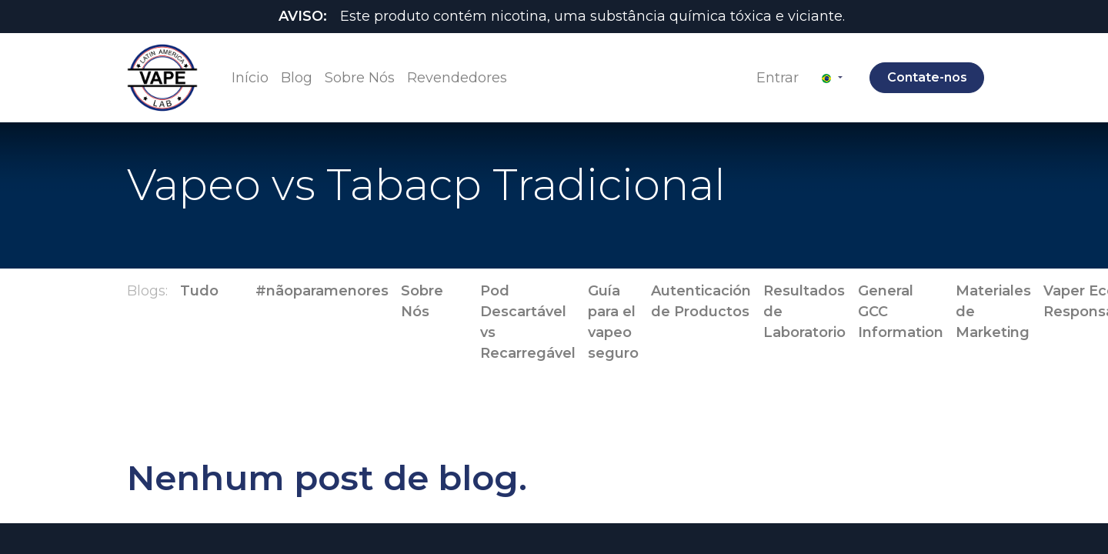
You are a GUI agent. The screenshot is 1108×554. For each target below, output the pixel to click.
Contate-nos (923, 77)
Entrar (774, 77)
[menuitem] (253, 78)
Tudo (199, 290)
